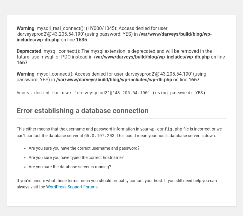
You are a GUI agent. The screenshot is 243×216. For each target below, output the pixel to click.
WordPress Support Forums (72, 186)
